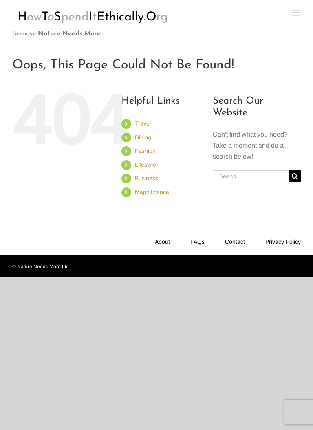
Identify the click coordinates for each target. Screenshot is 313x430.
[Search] (295, 176)
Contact (235, 241)
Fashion (145, 151)
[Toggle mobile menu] (296, 13)
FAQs (197, 241)
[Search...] (251, 176)
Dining (143, 137)
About (162, 241)
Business (146, 178)
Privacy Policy (283, 241)
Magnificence (152, 192)
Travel (143, 123)
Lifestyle (145, 164)
